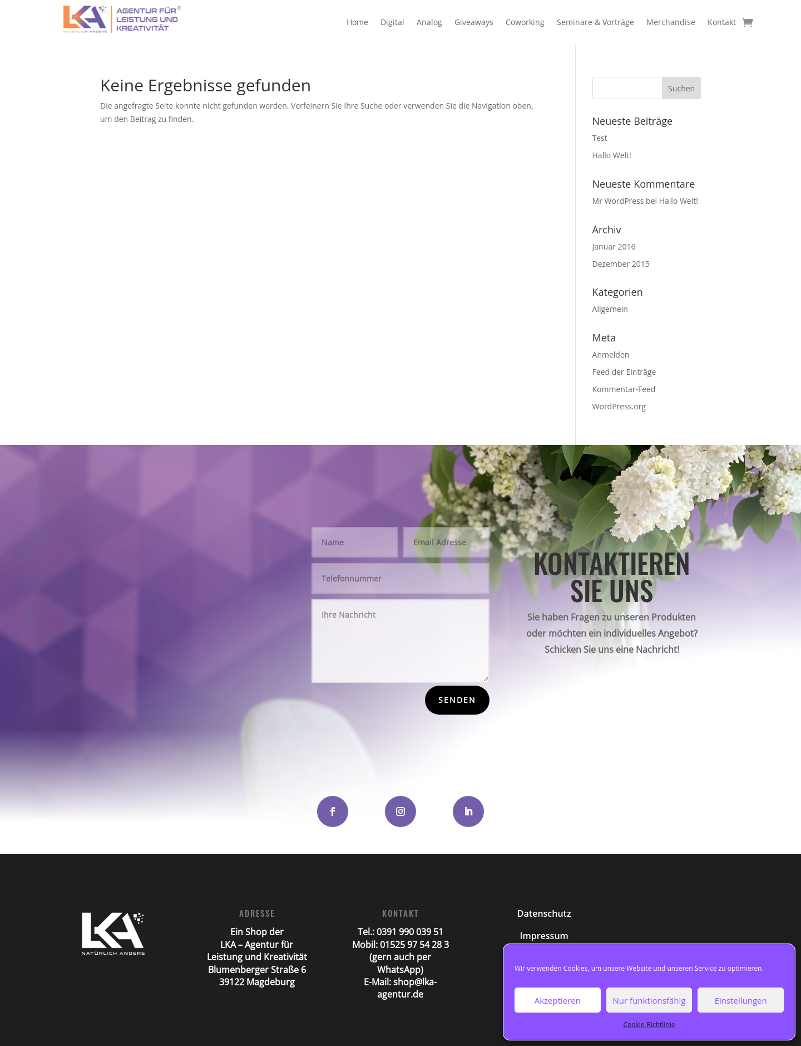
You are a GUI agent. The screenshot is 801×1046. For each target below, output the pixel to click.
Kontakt (722, 22)
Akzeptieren (558, 1000)
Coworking (525, 22)
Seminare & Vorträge (595, 22)
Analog (429, 22)
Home (357, 22)
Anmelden (611, 354)
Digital (392, 22)
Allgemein (610, 309)
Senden (457, 700)
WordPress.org (619, 406)
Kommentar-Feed (624, 389)
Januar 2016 (614, 246)
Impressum (544, 936)
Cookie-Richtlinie (649, 1024)
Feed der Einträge (624, 371)
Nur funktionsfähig (649, 1000)
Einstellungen (741, 1000)
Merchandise (670, 22)
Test (599, 138)
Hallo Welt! (611, 155)
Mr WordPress (618, 200)
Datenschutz (544, 913)
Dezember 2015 (621, 263)
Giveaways (473, 22)
